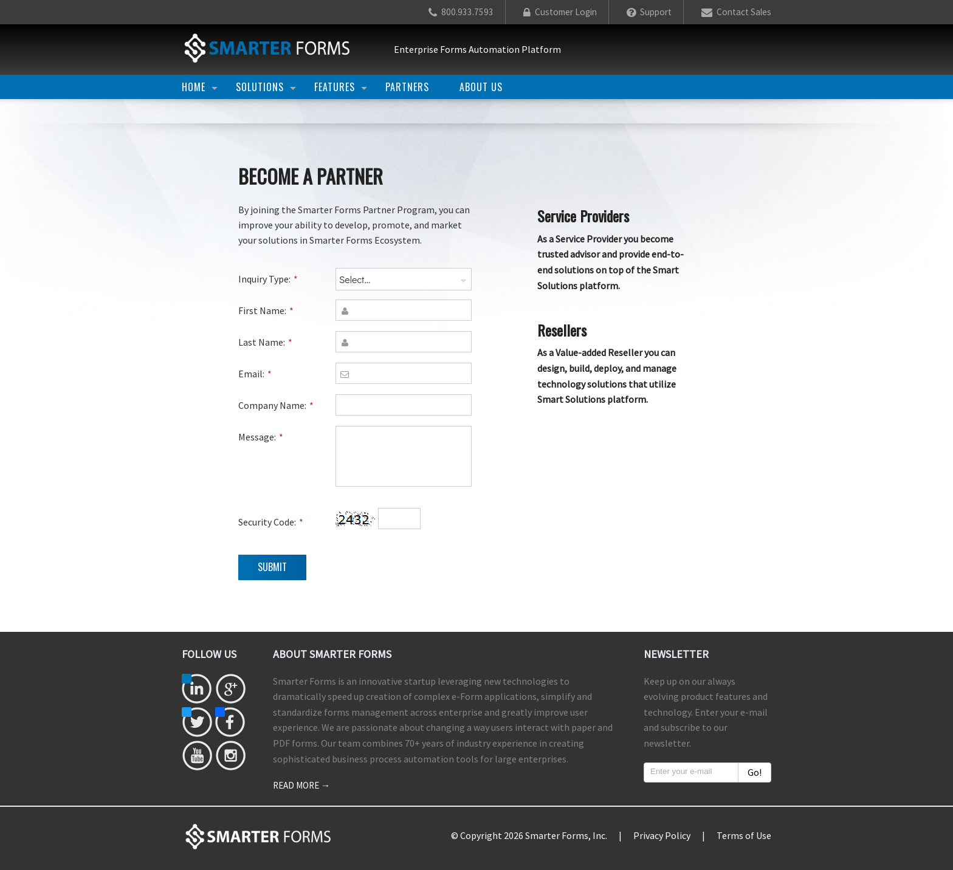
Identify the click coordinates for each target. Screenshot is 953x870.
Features (334, 87)
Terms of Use (744, 835)
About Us (481, 87)
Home (193, 87)
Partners (407, 87)
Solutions (260, 87)
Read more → (301, 785)
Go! (755, 772)
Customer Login (560, 12)
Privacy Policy (661, 835)
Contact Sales (736, 12)
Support (649, 12)
